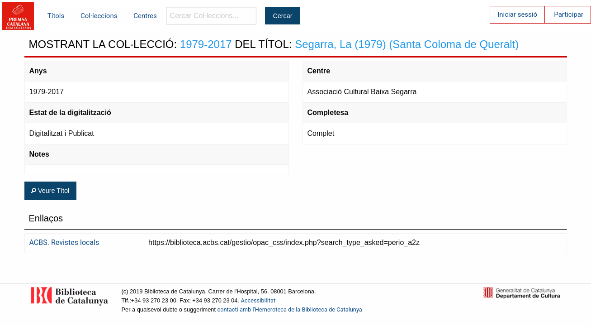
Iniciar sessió (517, 14)
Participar (568, 14)
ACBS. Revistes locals (64, 242)
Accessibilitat (258, 300)
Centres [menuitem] (145, 16)
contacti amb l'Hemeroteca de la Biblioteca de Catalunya (289, 309)
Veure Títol (50, 190)
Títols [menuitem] (55, 16)
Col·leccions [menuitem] (98, 16)
